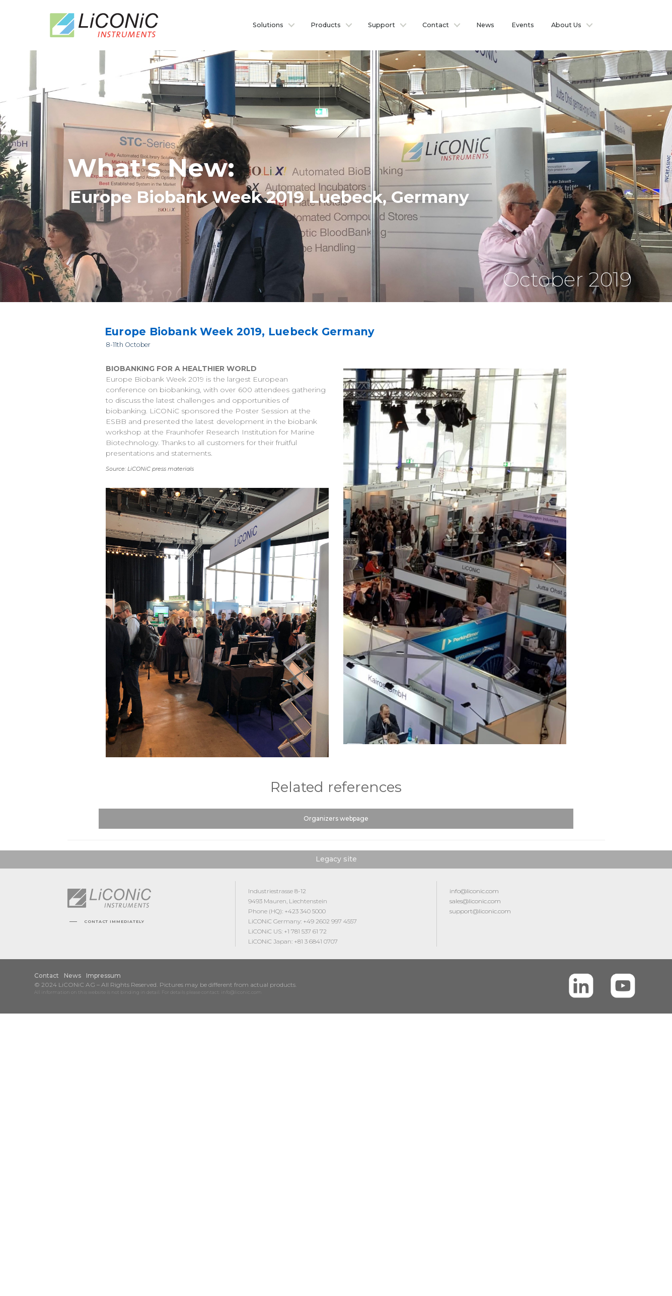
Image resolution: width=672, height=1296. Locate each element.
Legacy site (336, 858)
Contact (435, 25)
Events (522, 25)
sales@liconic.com (475, 901)
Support (381, 25)
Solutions (268, 25)
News (485, 25)
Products (326, 25)
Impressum (103, 975)
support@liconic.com (480, 911)
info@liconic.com (474, 891)
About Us (566, 25)
